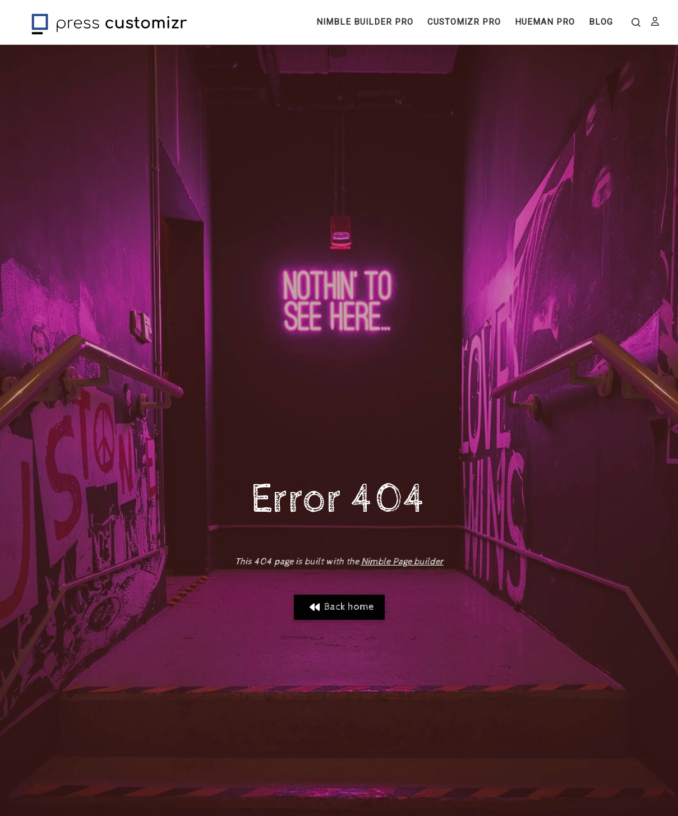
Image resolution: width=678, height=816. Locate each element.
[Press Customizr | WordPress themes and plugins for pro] (109, 22)
